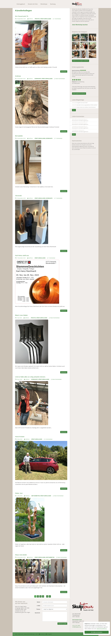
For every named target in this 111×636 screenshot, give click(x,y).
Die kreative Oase (77, 619)
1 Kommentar (57, 18)
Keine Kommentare (59, 78)
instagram (49, 634)
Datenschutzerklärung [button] (102, 628)
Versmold (18, 195)
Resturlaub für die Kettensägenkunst (80, 120)
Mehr (74, 110)
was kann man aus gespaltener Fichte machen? (87, 105)
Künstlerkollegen (45, 18)
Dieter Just (18, 493)
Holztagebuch (21, 4)
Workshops (44, 4)
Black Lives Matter (21, 315)
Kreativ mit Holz (33, 4)
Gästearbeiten (35, 495)
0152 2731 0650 (76, 625)
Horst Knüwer (19, 436)
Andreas (18, 76)
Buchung (52, 4)
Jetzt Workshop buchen (80, 24)
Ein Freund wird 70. (21, 16)
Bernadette (19, 136)
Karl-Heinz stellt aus (22, 255)
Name (38, 602)
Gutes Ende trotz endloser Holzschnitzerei (86, 107)
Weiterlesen (64, 71)
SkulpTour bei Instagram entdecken (80, 60)
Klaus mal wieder (21, 555)
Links (36, 634)
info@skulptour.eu (76, 627)
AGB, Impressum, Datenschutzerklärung (24, 634)
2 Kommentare (48, 439)
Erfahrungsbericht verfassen (79, 93)
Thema (38, 609)
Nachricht (37, 612)
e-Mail (38, 605)
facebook (42, 634)
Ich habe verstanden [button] (96, 632)
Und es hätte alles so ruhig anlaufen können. (30, 377)
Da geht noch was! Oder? (82, 102)
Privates (37, 18)
